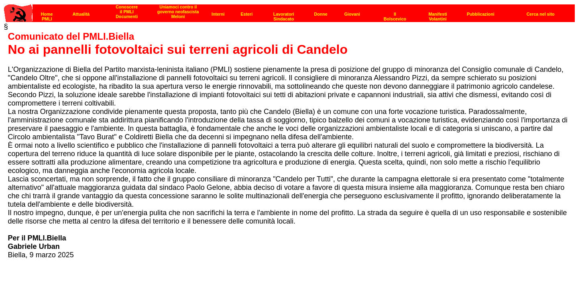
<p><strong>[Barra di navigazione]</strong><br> (289, 11)
